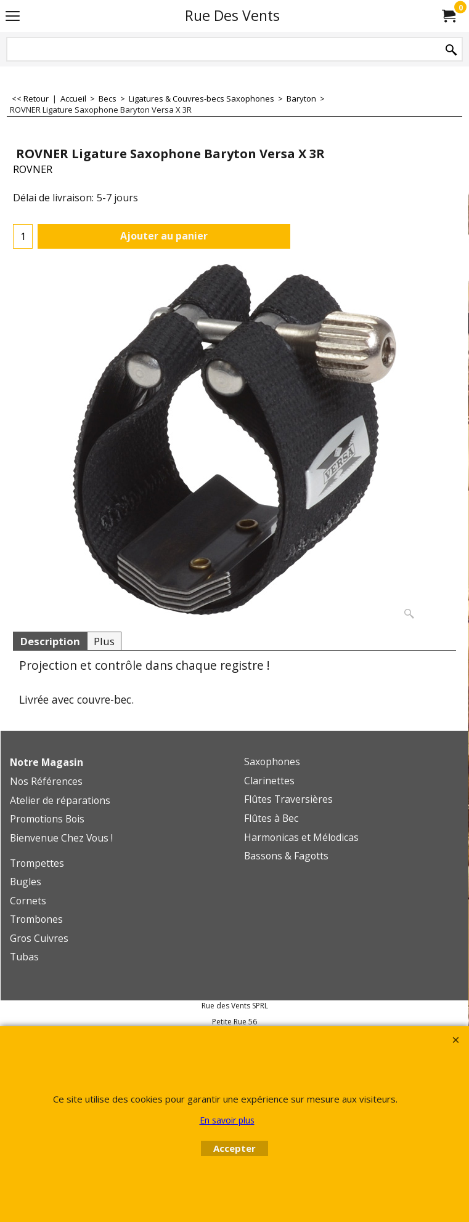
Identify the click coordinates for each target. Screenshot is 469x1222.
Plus (104, 641)
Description (50, 641)
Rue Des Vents (232, 15)
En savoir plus (227, 1120)
